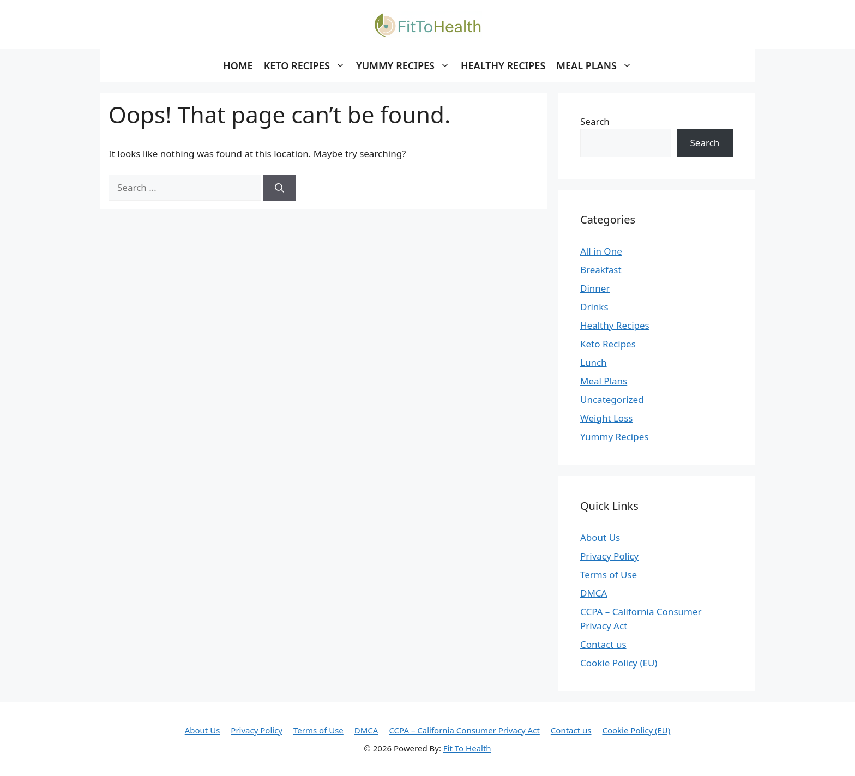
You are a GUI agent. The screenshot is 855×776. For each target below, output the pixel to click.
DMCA (593, 593)
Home (238, 65)
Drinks (594, 306)
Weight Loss (606, 418)
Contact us (603, 644)
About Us (600, 537)
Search (595, 121)
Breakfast (601, 269)
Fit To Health (467, 748)
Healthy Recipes (503, 65)
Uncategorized (612, 399)
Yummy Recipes (614, 436)
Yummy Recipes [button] (405, 65)
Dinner (595, 288)
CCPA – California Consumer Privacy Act (464, 730)
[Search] (279, 188)
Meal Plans (603, 381)
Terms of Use (608, 574)
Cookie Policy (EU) (618, 663)
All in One (601, 251)
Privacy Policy (609, 556)
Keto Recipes (608, 344)
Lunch (593, 362)
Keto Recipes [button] (307, 65)
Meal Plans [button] (596, 65)
